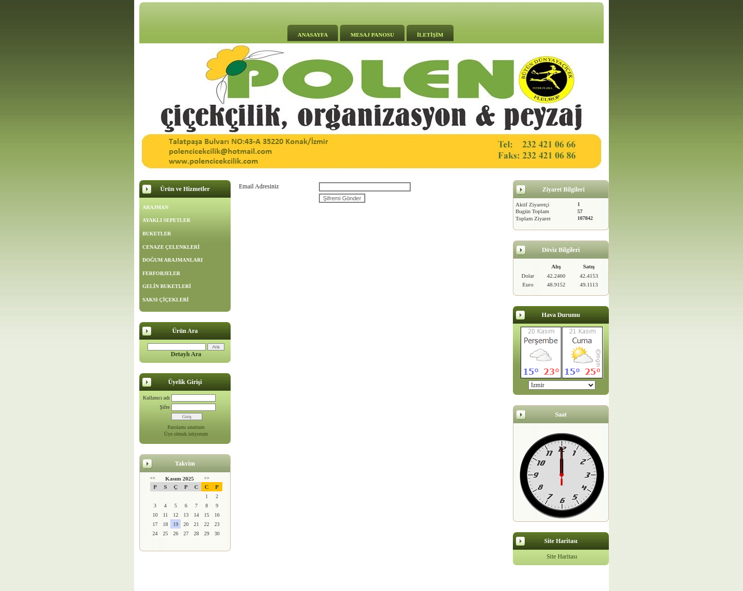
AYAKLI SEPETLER (166, 220)
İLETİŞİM (430, 34)
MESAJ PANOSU (372, 34)
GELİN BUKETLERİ (166, 286)
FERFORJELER (161, 273)
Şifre (165, 407)
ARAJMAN (155, 207)
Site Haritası (561, 556)
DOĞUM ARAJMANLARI (172, 260)
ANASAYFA (313, 34)
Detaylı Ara (186, 354)
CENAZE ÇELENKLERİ (171, 247)
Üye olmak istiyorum (186, 434)
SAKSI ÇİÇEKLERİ (165, 299)
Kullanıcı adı (156, 398)
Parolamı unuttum (186, 427)
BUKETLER (156, 233)
